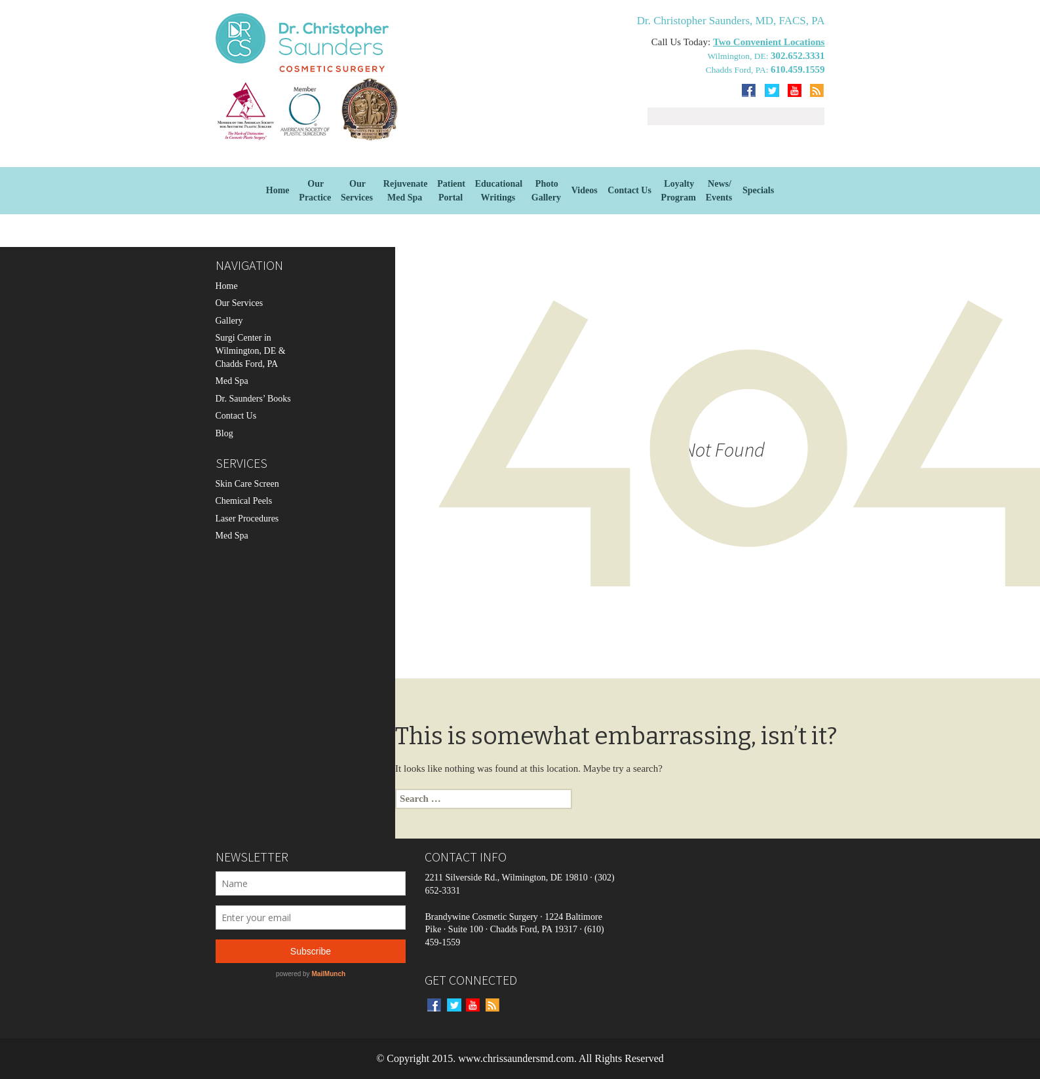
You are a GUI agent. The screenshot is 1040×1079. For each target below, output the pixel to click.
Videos (584, 190)
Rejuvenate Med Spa (405, 190)
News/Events (719, 190)
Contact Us (629, 190)
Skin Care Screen (247, 484)
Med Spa (232, 381)
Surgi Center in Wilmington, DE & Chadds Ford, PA (251, 350)
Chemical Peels (244, 501)
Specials (758, 190)
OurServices (357, 190)
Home (278, 190)
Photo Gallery (546, 190)
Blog (224, 433)
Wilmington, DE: (739, 56)
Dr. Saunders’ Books (253, 399)
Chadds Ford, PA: (738, 70)
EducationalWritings (498, 190)
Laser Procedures (247, 518)
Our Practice (315, 190)
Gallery (229, 321)
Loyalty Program (678, 190)
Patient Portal (451, 190)
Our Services (239, 303)
